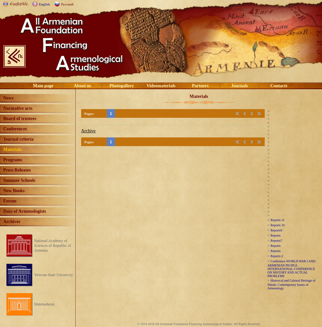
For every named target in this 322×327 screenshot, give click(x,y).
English (44, 4)
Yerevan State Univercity (53, 275)
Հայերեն (19, 4)
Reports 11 (277, 220)
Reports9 (276, 230)
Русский (67, 4)
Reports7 (276, 240)
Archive (88, 130)
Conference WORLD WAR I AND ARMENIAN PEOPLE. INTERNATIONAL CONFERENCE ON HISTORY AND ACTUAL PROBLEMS (292, 268)
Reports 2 (276, 256)
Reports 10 (277, 225)
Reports (275, 235)
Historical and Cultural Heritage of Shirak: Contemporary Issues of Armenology (292, 284)
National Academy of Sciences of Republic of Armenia (52, 245)
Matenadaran (44, 304)
